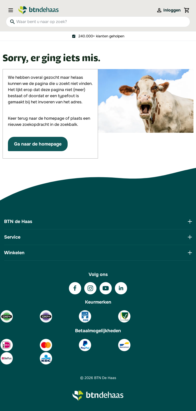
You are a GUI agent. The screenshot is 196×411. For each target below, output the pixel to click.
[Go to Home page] (38, 10)
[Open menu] (12, 10)
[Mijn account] (168, 10)
